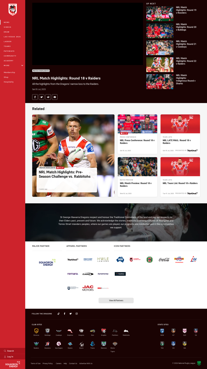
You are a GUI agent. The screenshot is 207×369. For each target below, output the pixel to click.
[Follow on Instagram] (77, 313)
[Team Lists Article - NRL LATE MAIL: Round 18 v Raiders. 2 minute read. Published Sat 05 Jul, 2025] (180, 134)
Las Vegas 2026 (12, 37)
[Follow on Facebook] (64, 313)
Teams (7, 46)
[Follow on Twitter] (71, 313)
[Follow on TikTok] (58, 313)
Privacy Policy (48, 363)
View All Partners (116, 300)
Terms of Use (35, 363)
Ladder (8, 41)
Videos (7, 27)
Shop (6, 77)
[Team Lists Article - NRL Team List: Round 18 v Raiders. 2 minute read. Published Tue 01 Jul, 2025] (180, 177)
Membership (9, 72)
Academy (8, 61)
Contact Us (73, 363)
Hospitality (9, 82)
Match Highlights (41, 71)
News (7, 22)
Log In (8, 356)
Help (65, 363)
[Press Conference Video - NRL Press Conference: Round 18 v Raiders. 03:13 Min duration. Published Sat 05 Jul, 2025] (137, 134)
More (13, 65)
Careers (58, 363)
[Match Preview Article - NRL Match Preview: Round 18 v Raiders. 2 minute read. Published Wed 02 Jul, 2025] (137, 177)
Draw (7, 32)
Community (10, 56)
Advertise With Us (85, 363)
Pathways (9, 51)
